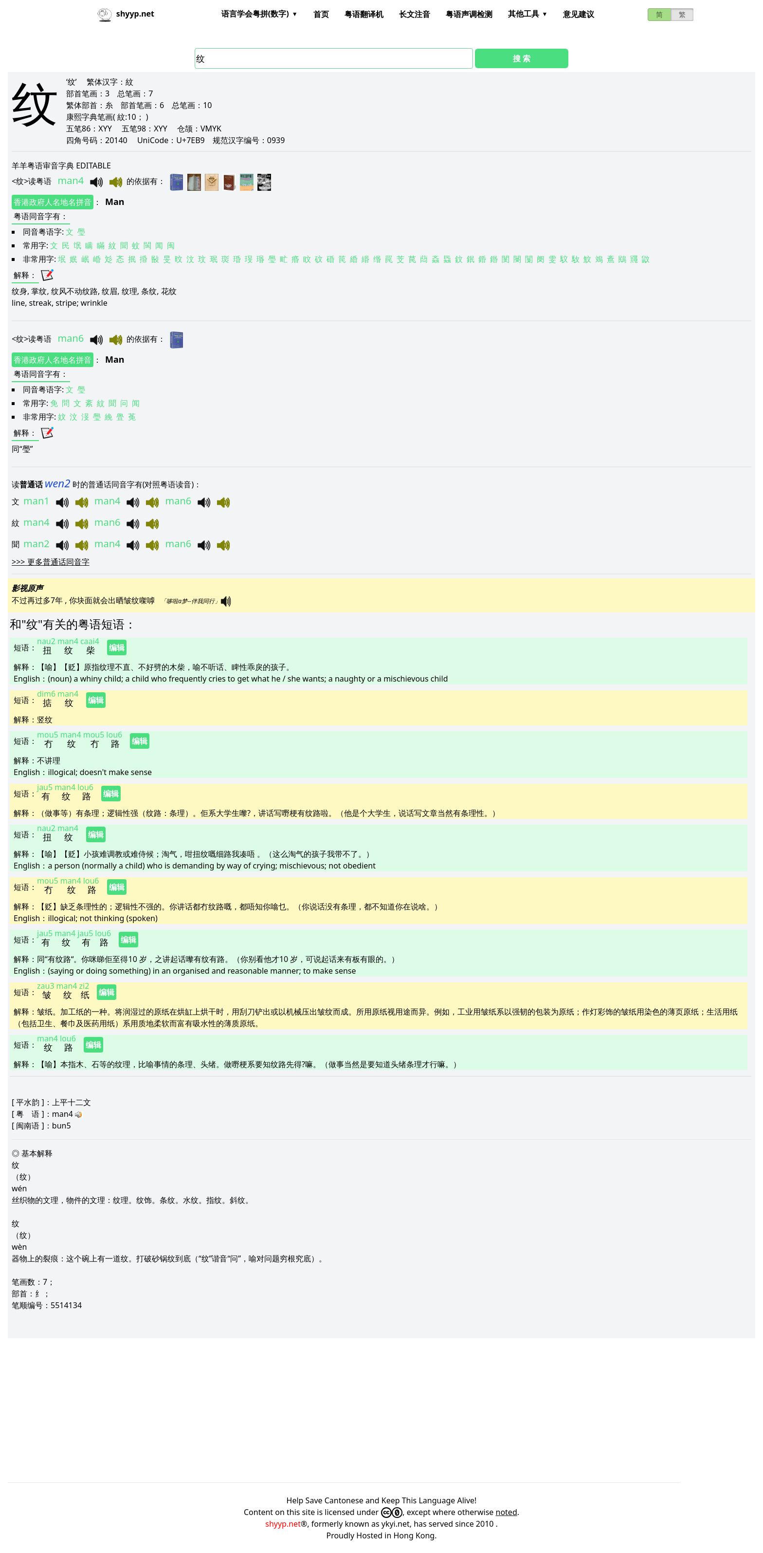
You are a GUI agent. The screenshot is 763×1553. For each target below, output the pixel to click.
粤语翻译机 (364, 14)
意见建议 (578, 14)
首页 (321, 14)
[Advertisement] (300, 1410)
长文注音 (414, 14)
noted (506, 1512)
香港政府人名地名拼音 (52, 202)
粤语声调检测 (469, 14)
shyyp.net (283, 1523)
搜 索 (521, 58)
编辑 (117, 647)
